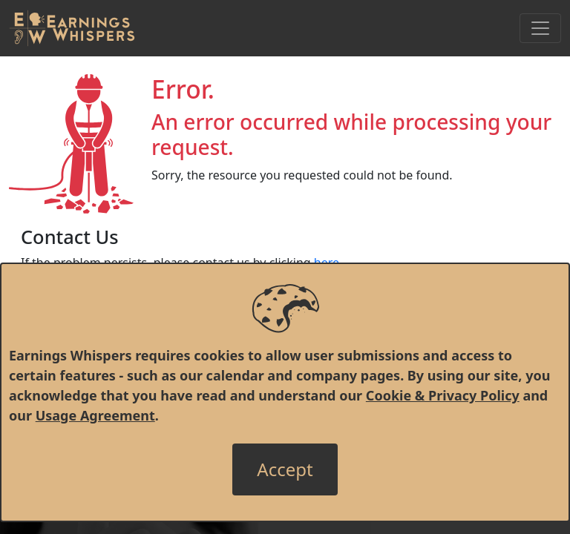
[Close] (284, 469)
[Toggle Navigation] (540, 28)
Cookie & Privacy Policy (443, 395)
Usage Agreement (95, 415)
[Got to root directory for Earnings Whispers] (72, 28)
